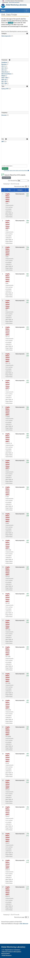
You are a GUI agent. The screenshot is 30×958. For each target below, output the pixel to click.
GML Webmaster (24, 923)
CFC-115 (4, 68)
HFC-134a (4, 83)
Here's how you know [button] (14, 2)
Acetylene (4, 62)
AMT (3, 141)
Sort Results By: (12, 180)
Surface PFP (5, 88)
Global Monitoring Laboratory (16, 5)
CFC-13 (4, 70)
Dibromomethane (6, 74)
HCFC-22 (4, 79)
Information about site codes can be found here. (16, 170)
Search (5, 168)
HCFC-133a (5, 77)
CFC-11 (4, 66)
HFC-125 (4, 81)
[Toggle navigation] (26, 10)
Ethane (3, 75)
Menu (3, 11)
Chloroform (5, 72)
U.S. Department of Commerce (11, 950)
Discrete (4, 115)
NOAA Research (6, 955)
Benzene (4, 64)
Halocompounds (6, 36)
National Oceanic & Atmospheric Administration (11, 952)
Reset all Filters (6, 177)
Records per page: (19, 186)
